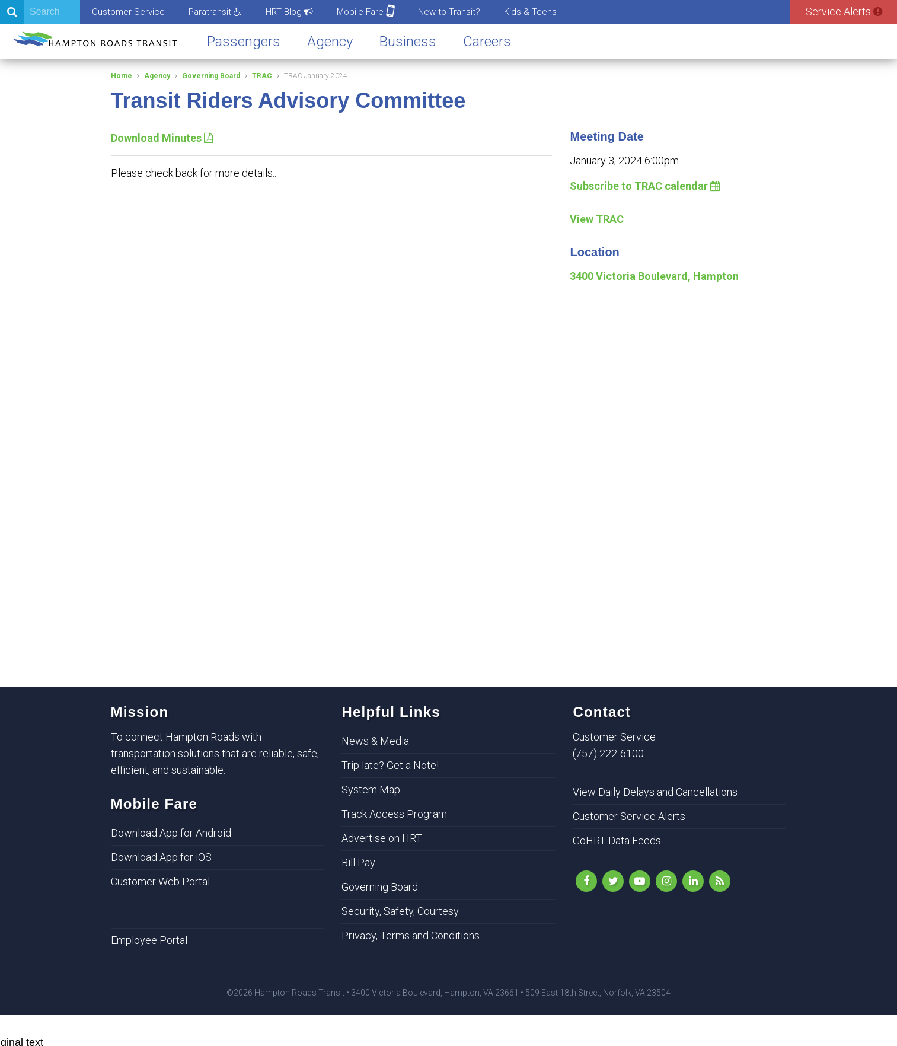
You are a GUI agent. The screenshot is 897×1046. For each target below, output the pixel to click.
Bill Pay (358, 862)
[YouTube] (639, 881)
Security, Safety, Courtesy (400, 911)
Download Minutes (162, 138)
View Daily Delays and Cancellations (655, 792)
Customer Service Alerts (629, 816)
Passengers (243, 41)
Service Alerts (844, 11)
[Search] (40, 12)
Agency (330, 41)
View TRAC (597, 219)
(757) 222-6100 (608, 753)
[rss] (719, 881)
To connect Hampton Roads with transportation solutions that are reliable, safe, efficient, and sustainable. (215, 753)
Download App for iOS (161, 857)
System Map (370, 789)
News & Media (375, 741)
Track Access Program (394, 814)
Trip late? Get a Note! (390, 765)
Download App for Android (171, 833)
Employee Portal (149, 940)
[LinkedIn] (693, 881)
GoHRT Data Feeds (617, 840)
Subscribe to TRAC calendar (645, 186)
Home (121, 76)
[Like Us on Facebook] (586, 881)
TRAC (262, 76)
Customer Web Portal (160, 881)
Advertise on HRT (381, 838)
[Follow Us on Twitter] (613, 881)
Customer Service (128, 12)
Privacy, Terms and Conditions (410, 935)
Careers (487, 41)
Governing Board (211, 76)
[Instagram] (666, 881)
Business (407, 41)
